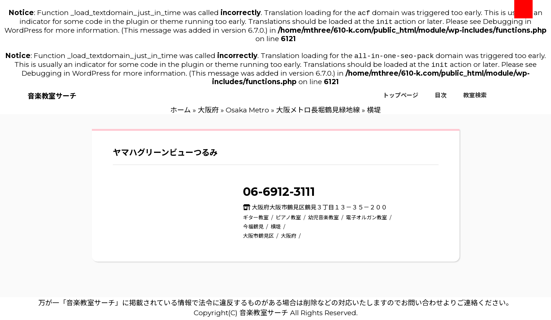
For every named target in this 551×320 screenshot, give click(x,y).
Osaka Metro (247, 113)
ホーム (180, 113)
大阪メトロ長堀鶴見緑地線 (318, 113)
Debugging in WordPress (66, 76)
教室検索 (475, 98)
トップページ (400, 98)
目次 (441, 98)
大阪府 (208, 113)
